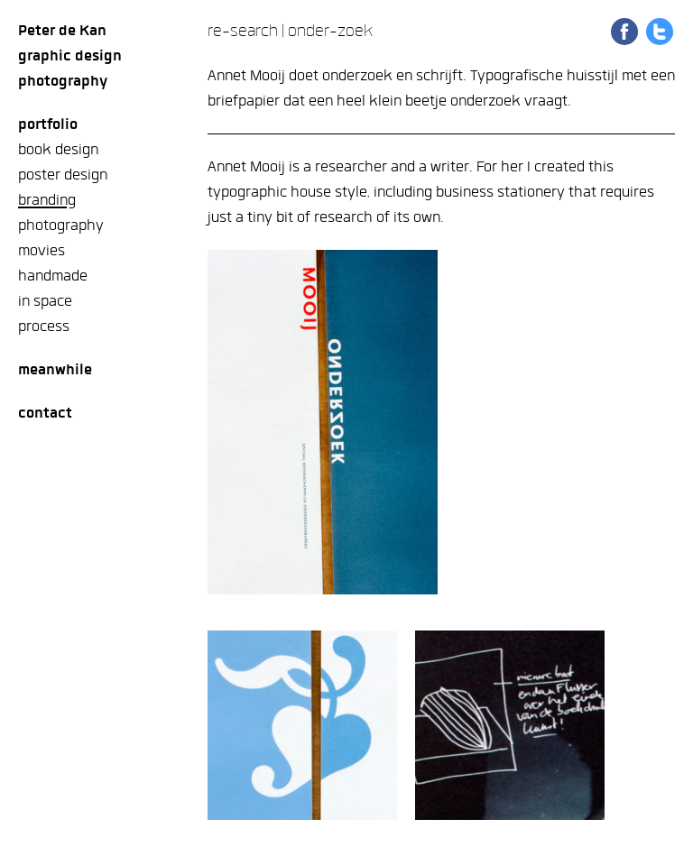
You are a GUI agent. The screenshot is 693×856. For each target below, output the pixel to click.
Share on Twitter (659, 31)
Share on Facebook (624, 31)
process (43, 326)
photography (61, 225)
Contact (45, 412)
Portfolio (48, 124)
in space (45, 300)
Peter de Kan (62, 30)
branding (47, 199)
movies (41, 250)
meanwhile (55, 369)
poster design (62, 174)
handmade (53, 275)
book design (58, 149)
